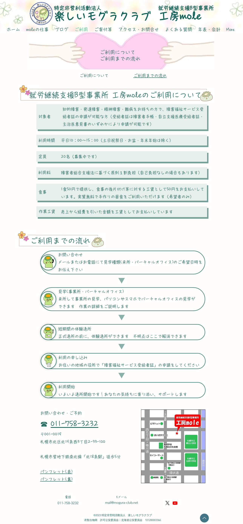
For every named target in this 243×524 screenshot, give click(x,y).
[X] (167, 503)
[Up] (204, 518)
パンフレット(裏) (56, 479)
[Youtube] (175, 503)
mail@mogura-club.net (121, 502)
